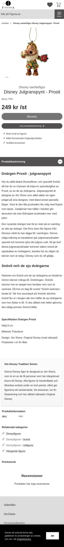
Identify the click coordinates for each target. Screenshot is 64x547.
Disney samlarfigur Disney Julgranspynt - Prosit (36, 23)
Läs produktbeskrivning (31, 126)
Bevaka (32, 116)
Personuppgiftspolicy (14, 523)
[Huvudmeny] (59, 14)
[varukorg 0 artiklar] (59, 4)
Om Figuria (9, 514)
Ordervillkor (10, 504)
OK (52, 536)
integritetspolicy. (24, 539)
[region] (32, 161)
